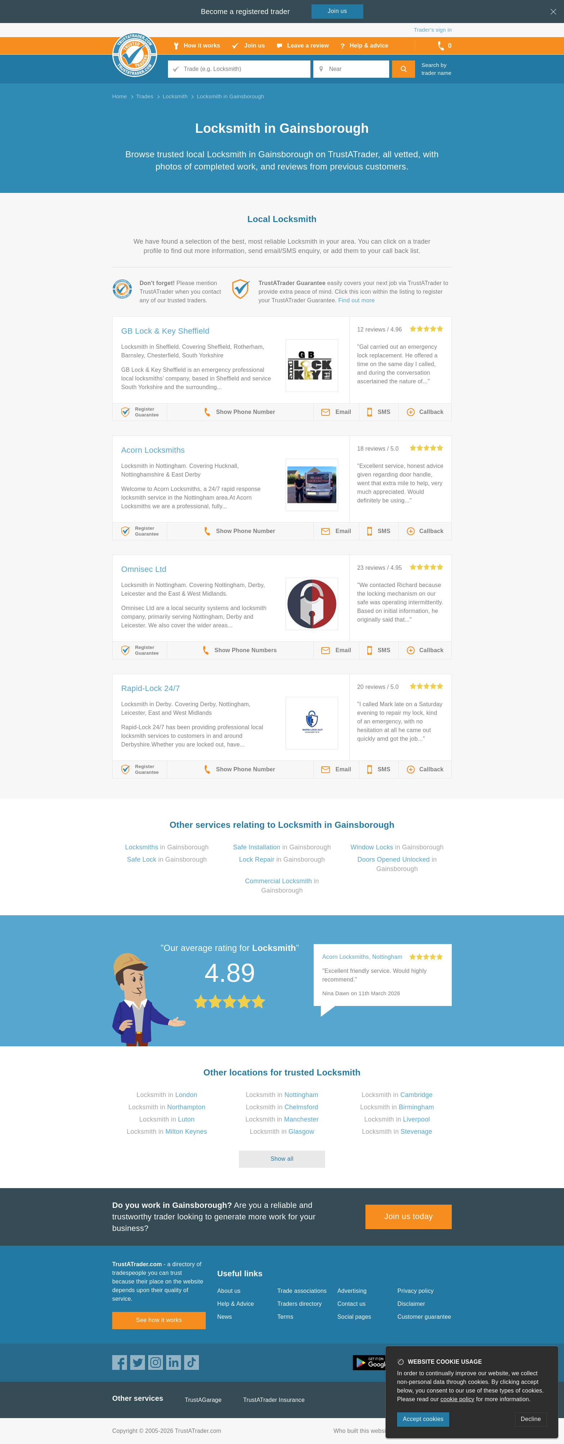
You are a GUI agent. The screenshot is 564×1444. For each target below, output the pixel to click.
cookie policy (457, 1399)
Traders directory (299, 1304)
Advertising (352, 1291)
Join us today (409, 1216)
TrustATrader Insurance (274, 1400)
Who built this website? (363, 1431)
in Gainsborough (167, 847)
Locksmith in (167, 1094)
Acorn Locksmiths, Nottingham (362, 957)
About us (229, 1291)
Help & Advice (235, 1304)
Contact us (351, 1304)
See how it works (159, 1320)
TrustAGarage (203, 1400)
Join (337, 11)
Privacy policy (415, 1291)
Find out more (356, 300)
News (224, 1317)
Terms (285, 1317)
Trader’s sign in (433, 30)
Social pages (354, 1317)
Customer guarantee (424, 1317)
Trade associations (302, 1291)
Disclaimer (411, 1304)
